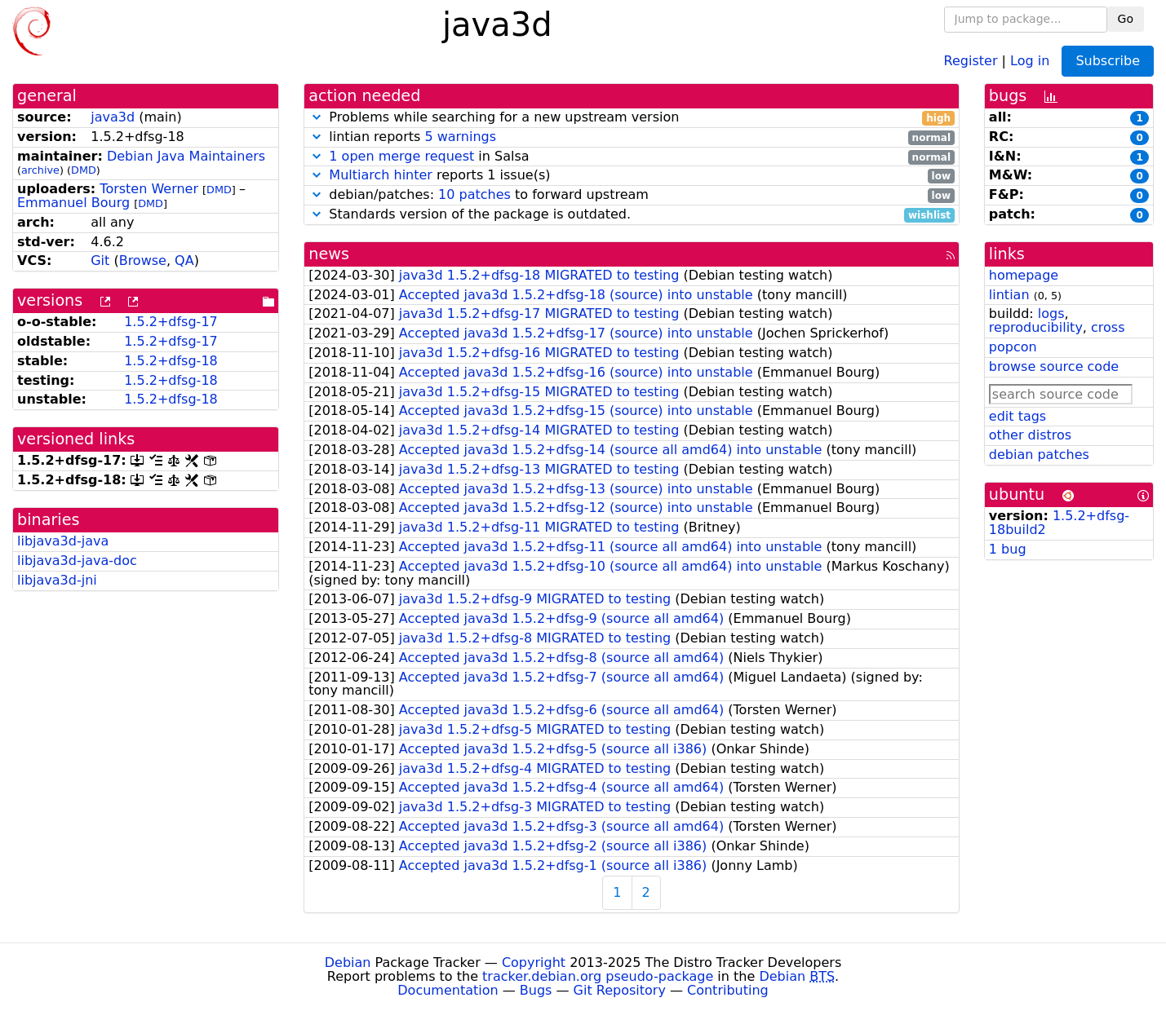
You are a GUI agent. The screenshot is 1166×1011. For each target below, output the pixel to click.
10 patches (474, 194)
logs (1051, 313)
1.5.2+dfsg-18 (171, 361)
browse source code (1054, 366)
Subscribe (1107, 60)
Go (1125, 18)
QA (184, 260)
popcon (1013, 347)
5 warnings (460, 136)
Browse (142, 260)
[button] (317, 117)
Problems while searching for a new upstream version (631, 118)
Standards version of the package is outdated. (631, 215)
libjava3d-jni (57, 580)
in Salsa (631, 157)
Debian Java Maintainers (186, 156)
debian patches (1039, 454)
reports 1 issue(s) (631, 176)
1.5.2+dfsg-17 (171, 321)
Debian (348, 962)
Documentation (447, 990)
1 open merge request (401, 156)
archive (40, 170)
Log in (1029, 60)
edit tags (1017, 416)
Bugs (536, 990)
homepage (1023, 275)
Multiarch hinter (380, 175)
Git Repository (620, 990)
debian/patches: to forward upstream (631, 195)
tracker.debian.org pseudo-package (597, 976)
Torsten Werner (149, 188)
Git (100, 260)
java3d (113, 117)
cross (1107, 327)
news (328, 254)
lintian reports (631, 137)
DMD (83, 170)
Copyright (533, 962)
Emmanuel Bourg (73, 202)
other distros (1030, 435)
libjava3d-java (63, 541)
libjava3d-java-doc (77, 560)
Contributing (728, 990)
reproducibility (1036, 327)
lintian (1009, 294)
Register (971, 60)
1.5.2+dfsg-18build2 (1059, 522)
